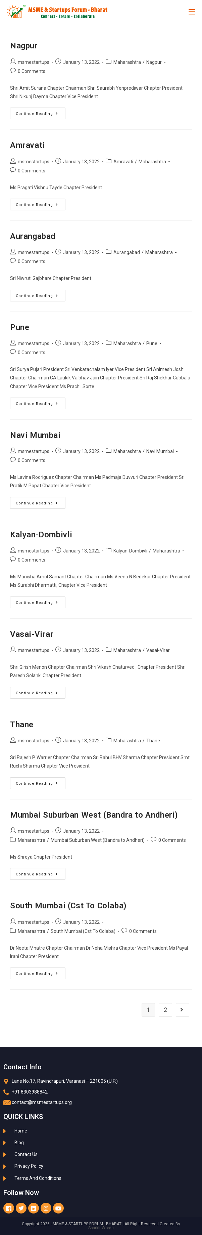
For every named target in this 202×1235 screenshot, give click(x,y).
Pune (19, 327)
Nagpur (24, 45)
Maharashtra (127, 62)
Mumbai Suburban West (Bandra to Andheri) (94, 815)
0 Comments (31, 71)
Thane (22, 724)
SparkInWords (101, 1228)
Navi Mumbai (35, 435)
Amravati (27, 145)
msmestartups (33, 62)
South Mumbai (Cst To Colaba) (68, 905)
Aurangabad (32, 236)
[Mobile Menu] (192, 11)
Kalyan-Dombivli (41, 534)
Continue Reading (40, 112)
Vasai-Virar (32, 634)
